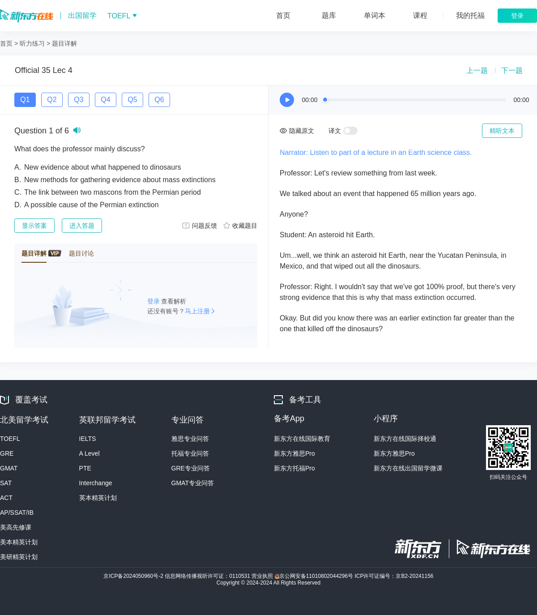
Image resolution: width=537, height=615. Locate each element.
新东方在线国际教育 (302, 438)
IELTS (87, 438)
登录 (154, 301)
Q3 (78, 99)
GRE (6, 453)
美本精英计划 (19, 542)
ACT (6, 497)
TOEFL (10, 438)
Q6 (159, 99)
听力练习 (32, 43)
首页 (6, 43)
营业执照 (262, 576)
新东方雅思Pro (294, 453)
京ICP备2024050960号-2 (134, 576)
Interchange (95, 483)
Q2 (51, 99)
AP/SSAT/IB (17, 512)
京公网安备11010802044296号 (315, 576)
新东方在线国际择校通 (405, 438)
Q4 (105, 99)
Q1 (25, 99)
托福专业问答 (190, 453)
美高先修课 (15, 527)
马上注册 (197, 311)
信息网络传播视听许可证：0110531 (208, 576)
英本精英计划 (98, 497)
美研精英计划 (19, 556)
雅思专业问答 (190, 438)
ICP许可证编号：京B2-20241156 (393, 576)
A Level (89, 453)
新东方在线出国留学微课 (408, 468)
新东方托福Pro (294, 468)
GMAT (8, 468)
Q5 (132, 99)
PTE (85, 468)
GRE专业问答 (190, 468)
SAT (6, 483)
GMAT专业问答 (192, 483)
